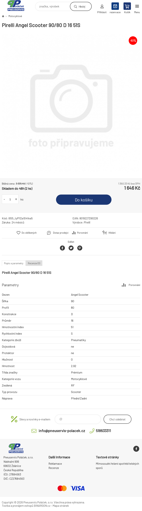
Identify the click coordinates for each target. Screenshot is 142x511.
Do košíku (84, 199)
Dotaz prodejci (60, 232)
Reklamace (55, 463)
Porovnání (82, 232)
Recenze (53, 467)
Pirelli (87, 222)
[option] (71, 103)
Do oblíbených (29, 232)
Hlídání (112, 232)
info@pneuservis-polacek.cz (62, 430)
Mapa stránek (61, 505)
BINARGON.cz (42, 505)
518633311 (103, 430)
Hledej (82, 6)
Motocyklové (15, 16)
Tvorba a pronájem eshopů (17, 505)
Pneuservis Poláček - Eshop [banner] (18, 5)
